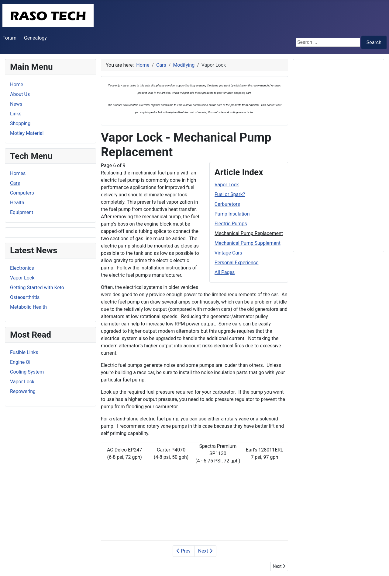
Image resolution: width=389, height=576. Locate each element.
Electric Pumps (231, 224)
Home (16, 84)
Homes (18, 173)
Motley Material (26, 133)
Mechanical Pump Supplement (248, 243)
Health (17, 202)
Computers (22, 193)
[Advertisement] (338, 155)
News (16, 104)
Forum (9, 38)
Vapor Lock (227, 185)
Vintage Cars (228, 253)
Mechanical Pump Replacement (249, 233)
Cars (15, 183)
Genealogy (35, 38)
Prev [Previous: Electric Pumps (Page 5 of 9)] (183, 551)
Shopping (20, 123)
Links (16, 114)
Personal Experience (237, 262)
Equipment (21, 212)
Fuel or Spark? (230, 194)
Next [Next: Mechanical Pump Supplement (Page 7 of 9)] (205, 551)
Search (374, 42)
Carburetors (227, 204)
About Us (20, 94)
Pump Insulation (232, 214)
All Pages (225, 272)
